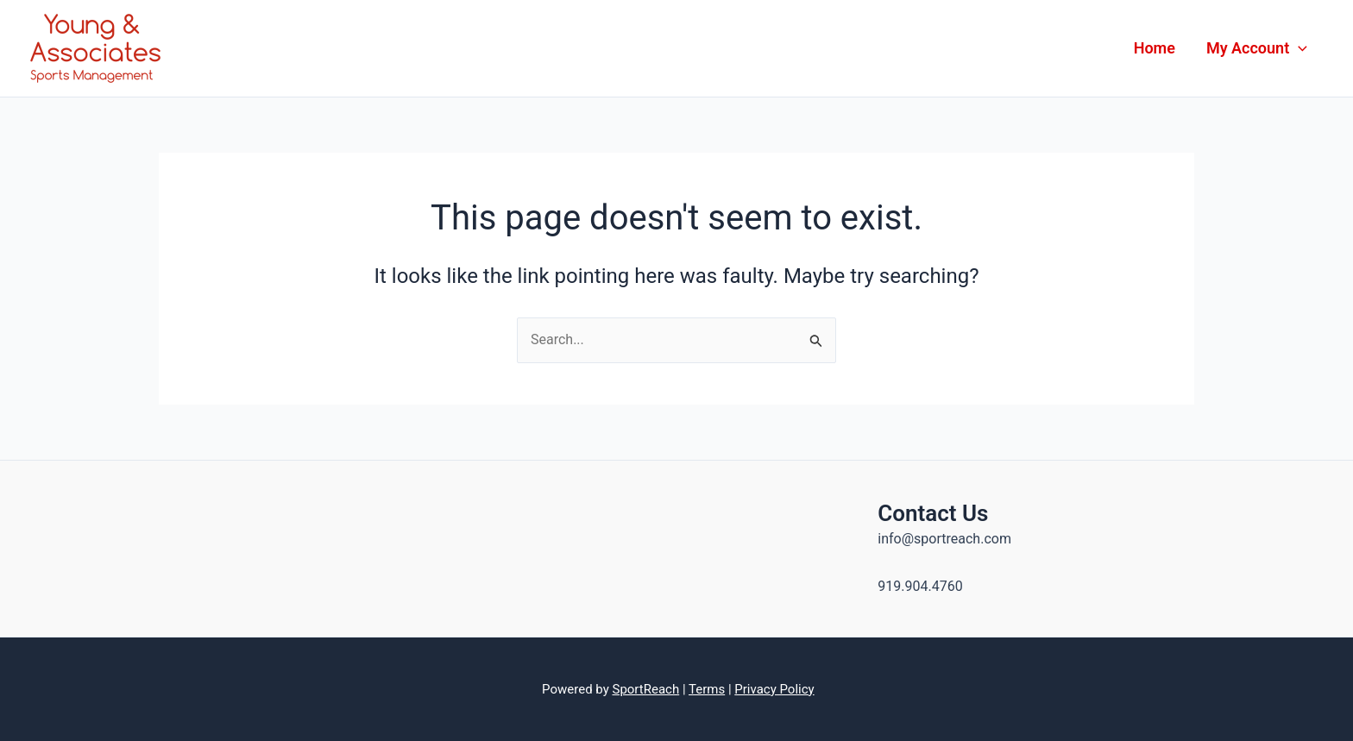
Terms (707, 689)
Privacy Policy (774, 689)
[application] (1298, 48)
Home (1154, 48)
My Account (1256, 48)
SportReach (645, 689)
